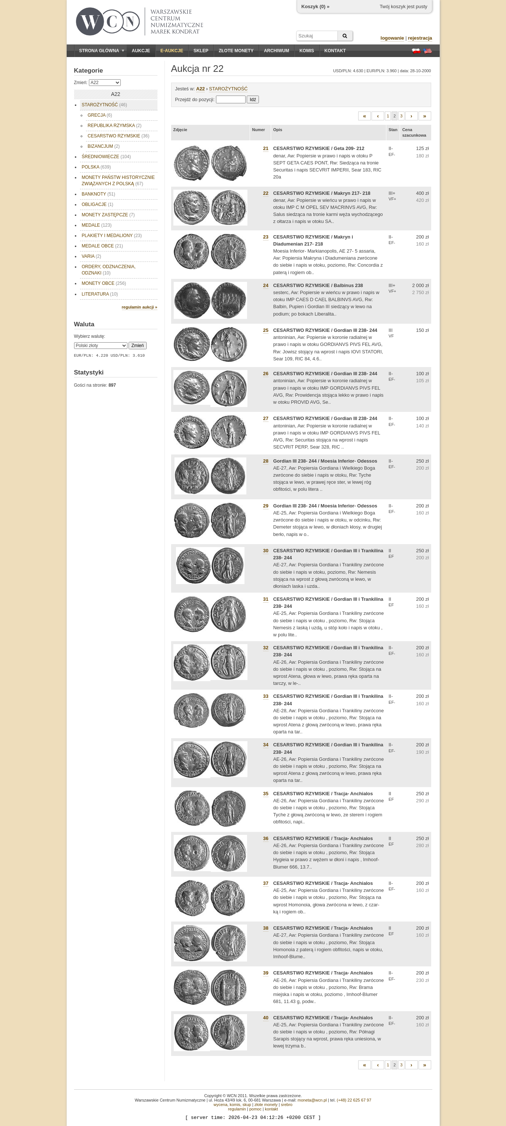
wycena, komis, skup (232, 1104)
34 (265, 744)
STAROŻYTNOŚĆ (104, 104)
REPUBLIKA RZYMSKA (115, 125)
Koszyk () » (316, 6)
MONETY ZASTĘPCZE (108, 214)
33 (265, 696)
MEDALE (97, 225)
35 (265, 793)
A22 (200, 88)
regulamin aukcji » (139, 307)
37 (265, 883)
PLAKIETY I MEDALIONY (112, 235)
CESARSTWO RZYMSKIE (119, 136)
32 (265, 647)
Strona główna (101, 50)
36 (265, 838)
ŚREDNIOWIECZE (106, 156)
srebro (286, 1104)
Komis (306, 50)
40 (265, 1017)
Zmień (138, 345)
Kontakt (335, 50)
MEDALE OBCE (102, 246)
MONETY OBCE (104, 283)
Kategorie (88, 70)
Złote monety (236, 50)
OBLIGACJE (97, 204)
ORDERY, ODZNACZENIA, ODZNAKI (109, 270)
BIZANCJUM (104, 146)
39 (265, 973)
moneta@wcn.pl (312, 1100)
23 (265, 237)
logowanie (392, 38)
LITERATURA (100, 294)
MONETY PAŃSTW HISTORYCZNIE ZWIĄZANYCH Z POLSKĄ (118, 180)
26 (265, 373)
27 (265, 418)
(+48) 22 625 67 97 (354, 1100)
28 (265, 461)
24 (265, 285)
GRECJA (100, 115)
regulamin (237, 1109)
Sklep (200, 50)
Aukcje (141, 50)
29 (265, 506)
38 (265, 928)
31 (265, 599)
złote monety (265, 1104)
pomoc (255, 1109)
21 (265, 148)
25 (265, 330)
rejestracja (420, 38)
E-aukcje (171, 50)
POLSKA (96, 167)
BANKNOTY (98, 194)
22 (265, 193)
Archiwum (276, 50)
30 (265, 550)
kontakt (271, 1109)
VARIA (91, 256)
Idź (253, 99)
